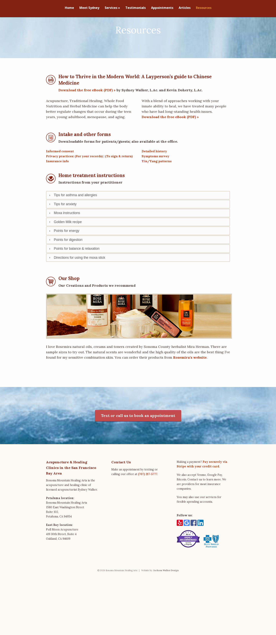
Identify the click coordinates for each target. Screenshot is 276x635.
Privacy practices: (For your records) (74, 171)
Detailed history (154, 166)
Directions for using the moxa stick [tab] (76, 273)
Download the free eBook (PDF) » (87, 105)
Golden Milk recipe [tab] (65, 237)
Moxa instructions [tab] (64, 228)
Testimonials (135, 8)
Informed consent (60, 166)
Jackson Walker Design (166, 585)
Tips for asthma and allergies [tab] (72, 210)
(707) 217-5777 (147, 489)
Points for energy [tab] (63, 246)
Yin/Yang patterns (157, 176)
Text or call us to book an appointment (138, 430)
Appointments (162, 8)
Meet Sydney (89, 8)
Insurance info (57, 176)
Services (112, 8)
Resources (203, 8)
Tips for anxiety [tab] (62, 219)
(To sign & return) (119, 171)
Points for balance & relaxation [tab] (74, 264)
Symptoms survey (155, 171)
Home (69, 8)
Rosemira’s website (190, 373)
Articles (185, 8)
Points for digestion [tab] (65, 255)
